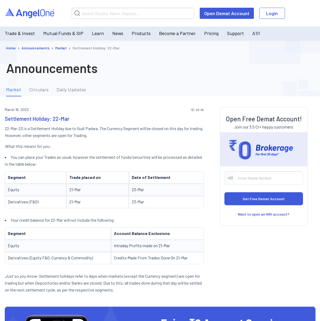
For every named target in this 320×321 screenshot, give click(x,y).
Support (235, 33)
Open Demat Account (226, 13)
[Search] (133, 13)
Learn (98, 33)
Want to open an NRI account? (263, 214)
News (117, 33)
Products (141, 33)
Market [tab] (13, 89)
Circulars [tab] (39, 89)
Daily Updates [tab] (71, 89)
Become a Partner (177, 33)
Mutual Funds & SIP (63, 33)
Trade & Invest (20, 33)
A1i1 (256, 33)
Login (272, 13)
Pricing (211, 33)
